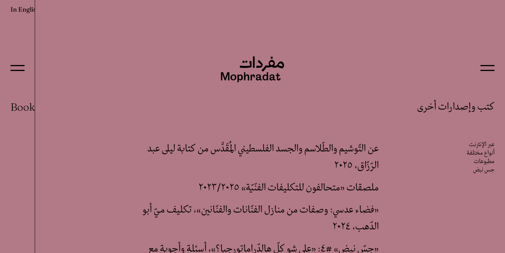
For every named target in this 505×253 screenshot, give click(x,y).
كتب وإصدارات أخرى (455, 107)
